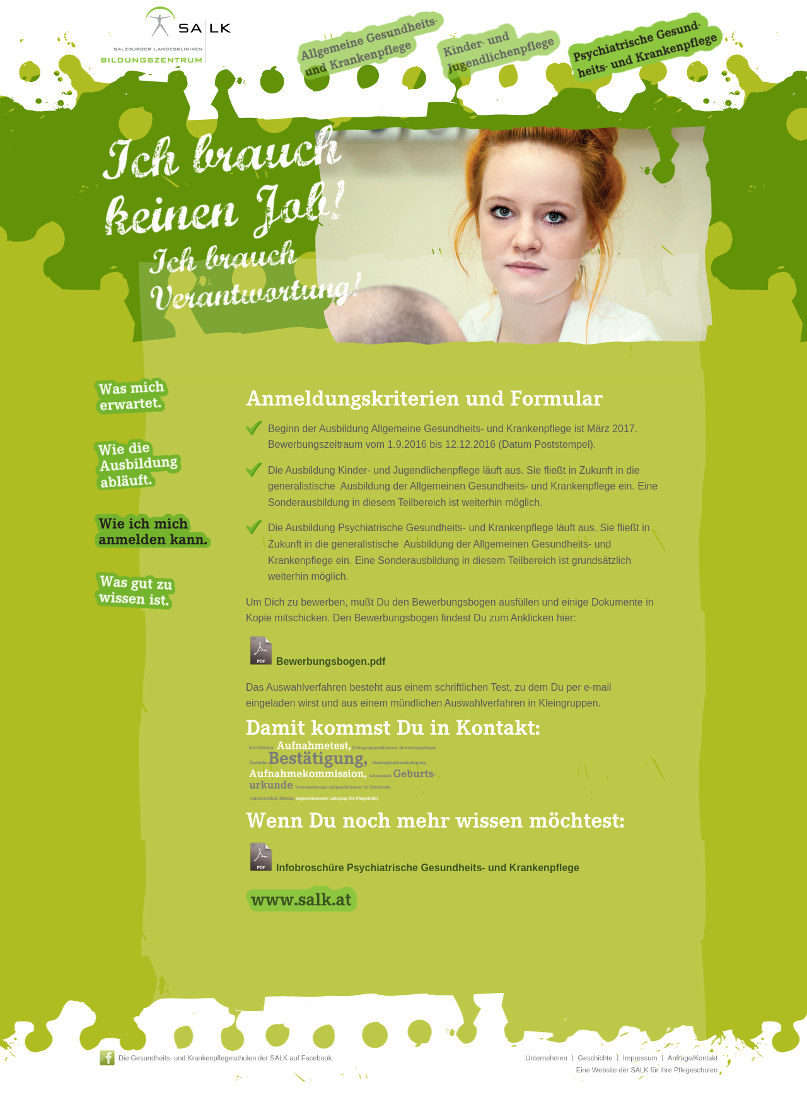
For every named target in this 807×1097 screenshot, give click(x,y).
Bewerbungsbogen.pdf (315, 661)
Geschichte (595, 1058)
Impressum (640, 1058)
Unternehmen (546, 1058)
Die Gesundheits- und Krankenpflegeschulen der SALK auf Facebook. (226, 1058)
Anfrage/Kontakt (692, 1058)
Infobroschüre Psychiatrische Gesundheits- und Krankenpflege (412, 867)
